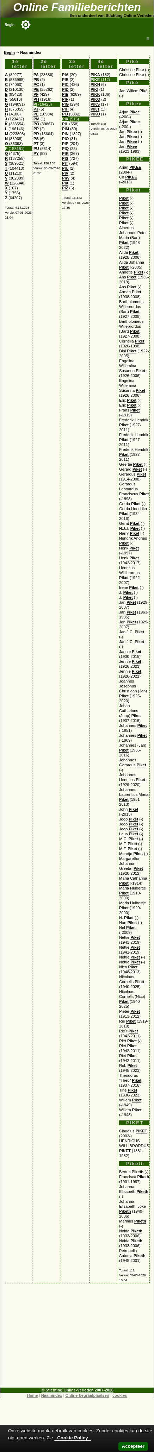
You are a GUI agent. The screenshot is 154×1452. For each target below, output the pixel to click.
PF (35, 94)
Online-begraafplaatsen (87, 1395)
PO (36, 124)
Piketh (137, 1172)
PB (36, 79)
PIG (65, 104)
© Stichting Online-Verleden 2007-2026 (77, 1390)
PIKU (95, 114)
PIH (65, 109)
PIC (65, 84)
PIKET (141, 1131)
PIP (65, 144)
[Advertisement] (77, 1338)
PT (35, 144)
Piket (124, 198)
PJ (35, 109)
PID (65, 89)
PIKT (95, 109)
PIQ (65, 148)
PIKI (94, 89)
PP (36, 129)
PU (36, 148)
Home (32, 1395)
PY (36, 153)
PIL (65, 124)
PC (36, 84)
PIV (65, 173)
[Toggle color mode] (26, 25)
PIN (65, 134)
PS (36, 139)
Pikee (134, 112)
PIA (65, 75)
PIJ (65, 114)
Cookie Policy (72, 1437)
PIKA (95, 75)
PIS (65, 158)
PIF (65, 99)
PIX (65, 183)
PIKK (95, 94)
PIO (65, 139)
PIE (65, 94)
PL (35, 114)
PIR (65, 153)
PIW (65, 178)
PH (36, 99)
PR (36, 134)
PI (35, 104)
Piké (144, 91)
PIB (65, 79)
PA (36, 75)
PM (36, 119)
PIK (65, 119)
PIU (65, 168)
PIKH (95, 84)
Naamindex (51, 1395)
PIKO (95, 99)
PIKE (95, 79)
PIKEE (135, 167)
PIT (65, 163)
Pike (140, 70)
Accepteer (133, 1446)
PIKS (95, 104)
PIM (65, 129)
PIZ (65, 188)
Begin (9, 25)
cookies (119, 1395)
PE (36, 89)
